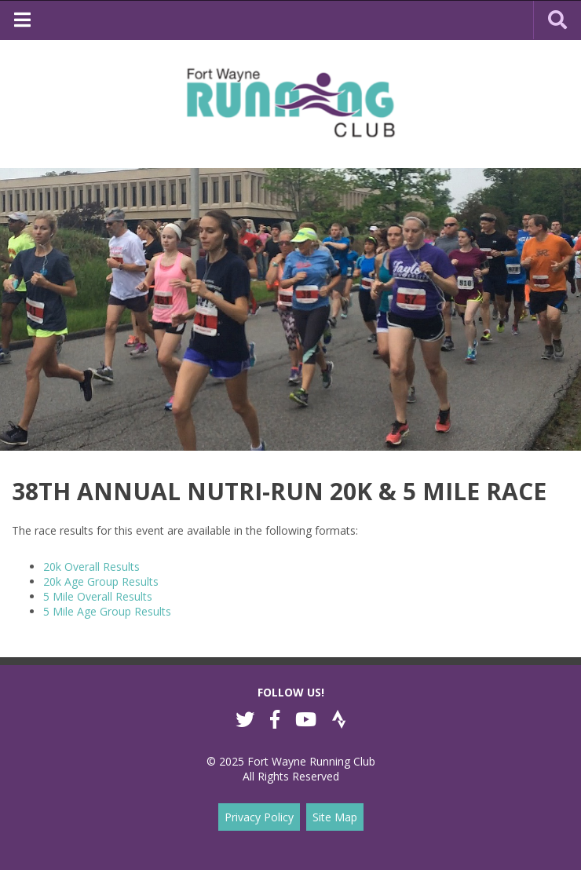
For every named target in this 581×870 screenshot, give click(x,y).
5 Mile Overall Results (97, 596)
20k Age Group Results (101, 581)
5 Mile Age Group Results (107, 611)
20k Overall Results (91, 566)
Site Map (334, 817)
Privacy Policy (259, 817)
